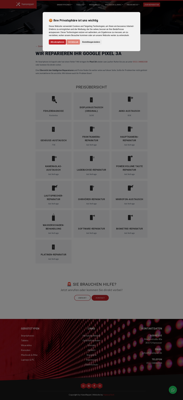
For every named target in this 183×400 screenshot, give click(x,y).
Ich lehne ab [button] (73, 42)
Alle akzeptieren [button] (57, 42)
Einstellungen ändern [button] (91, 42)
